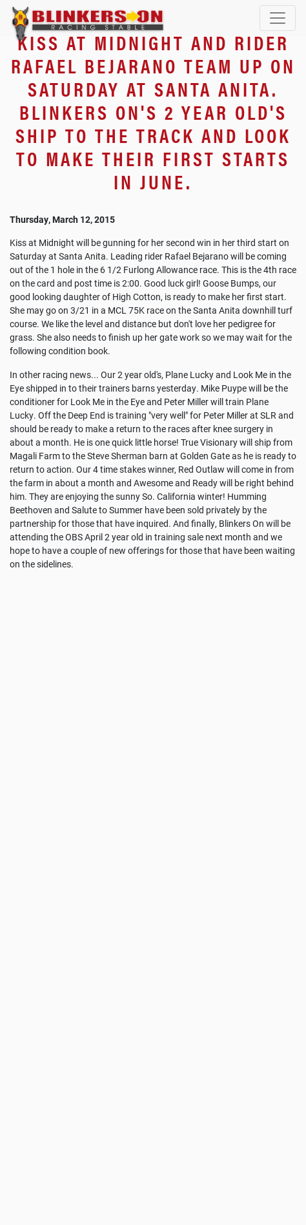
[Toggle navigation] (278, 18)
